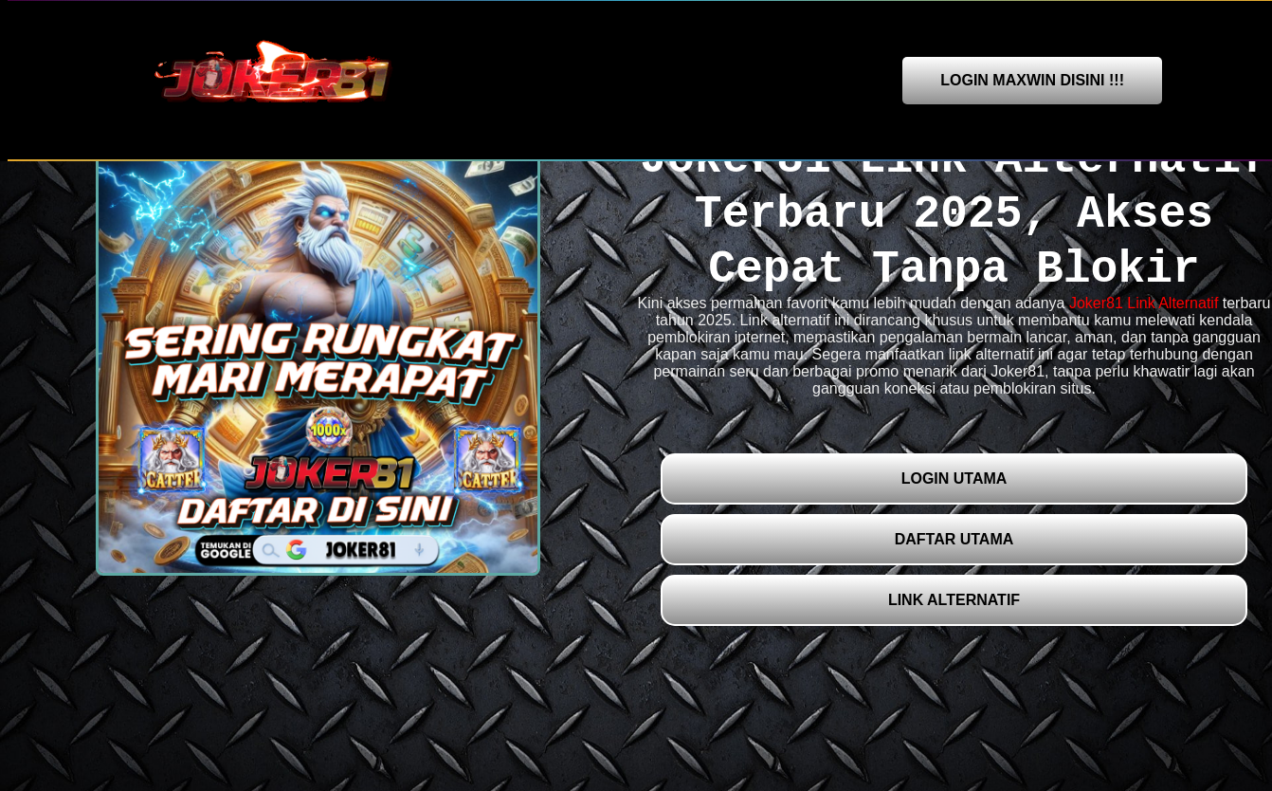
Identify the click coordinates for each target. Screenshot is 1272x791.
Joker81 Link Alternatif (1143, 303)
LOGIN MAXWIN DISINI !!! (1032, 80)
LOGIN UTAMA (954, 478)
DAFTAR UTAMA (954, 539)
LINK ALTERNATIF (954, 600)
